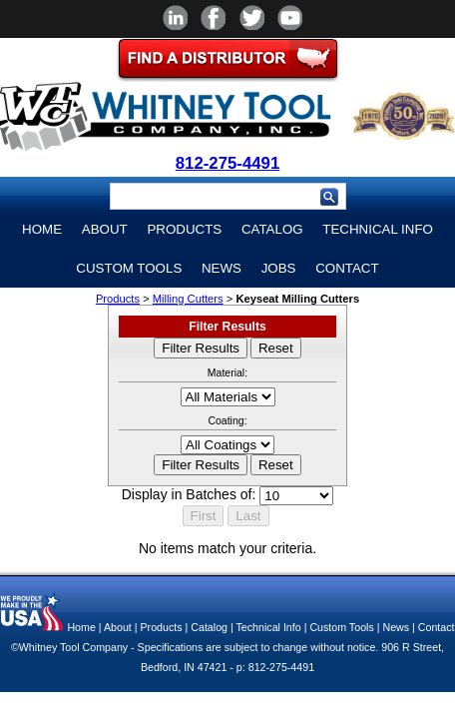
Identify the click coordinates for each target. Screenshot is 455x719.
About (105, 229)
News (221, 268)
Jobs (278, 268)
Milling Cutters (188, 299)
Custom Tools (129, 268)
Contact (346, 268)
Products (184, 229)
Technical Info (377, 229)
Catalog (272, 229)
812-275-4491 (228, 163)
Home (42, 229)
